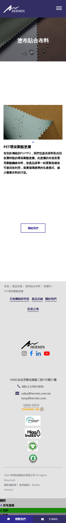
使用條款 (24, 485)
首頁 (6, 286)
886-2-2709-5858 (32, 387)
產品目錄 (17, 286)
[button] (33, 142)
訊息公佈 (33, 309)
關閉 (3, 500)
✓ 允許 (4, 510)
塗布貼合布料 (33, 286)
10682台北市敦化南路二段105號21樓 (33, 380)
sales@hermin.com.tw (36, 393)
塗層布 (47, 286)
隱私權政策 (10, 485)
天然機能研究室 (19, 299)
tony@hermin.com (33, 398)
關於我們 (50, 299)
